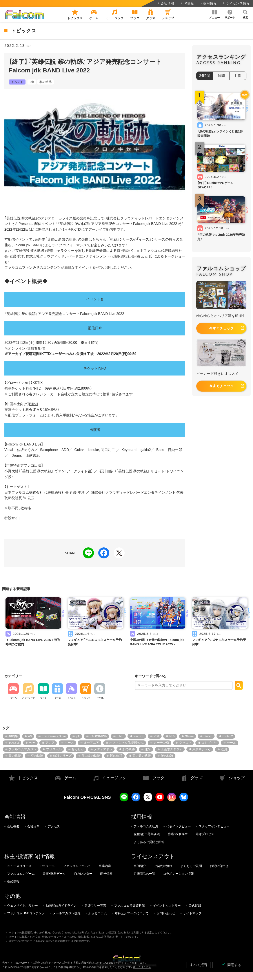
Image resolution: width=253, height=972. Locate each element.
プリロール (54, 749)
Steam (189, 736)
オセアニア (91, 742)
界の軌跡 (15, 755)
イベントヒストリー (167, 905)
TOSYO (14, 742)
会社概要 (13, 826)
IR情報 (187, 3)
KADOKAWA (98, 736)
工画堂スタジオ (171, 749)
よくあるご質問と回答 (149, 842)
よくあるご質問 (191, 866)
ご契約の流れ (163, 866)
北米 (148, 749)
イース (69, 742)
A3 (30, 736)
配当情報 (106, 873)
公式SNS (195, 905)
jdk (32, 82)
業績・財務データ (54, 873)
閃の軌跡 (116, 755)
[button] (214, 14)
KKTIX (38, 383)
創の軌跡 (128, 749)
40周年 (13, 736)
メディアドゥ (103, 749)
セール (231, 742)
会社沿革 (33, 826)
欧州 (224, 749)
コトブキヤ (209, 742)
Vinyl (32, 742)
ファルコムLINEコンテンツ (26, 913)
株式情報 (13, 881)
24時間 (204, 75)
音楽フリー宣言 (95, 905)
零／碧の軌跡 (141, 755)
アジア (50, 742)
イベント (17, 82)
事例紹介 (140, 866)
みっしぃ (78, 749)
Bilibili (33, 404)
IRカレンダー (83, 873)
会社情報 (165, 3)
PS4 (156, 736)
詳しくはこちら (142, 967)
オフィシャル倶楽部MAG (126, 742)
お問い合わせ (219, 866)
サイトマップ (192, 913)
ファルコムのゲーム (21, 873)
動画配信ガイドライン (61, 905)
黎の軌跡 (45, 82)
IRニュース (47, 866)
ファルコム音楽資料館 (129, 905)
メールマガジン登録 (66, 913)
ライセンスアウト (153, 856)
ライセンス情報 (236, 3)
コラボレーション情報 (178, 873)
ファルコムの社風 (146, 826)
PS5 (172, 736)
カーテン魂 (161, 742)
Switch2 (227, 736)
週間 (221, 75)
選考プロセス (205, 834)
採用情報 (208, 3)
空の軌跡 (37, 755)
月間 (238, 75)
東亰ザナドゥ (201, 749)
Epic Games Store (54, 736)
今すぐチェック (221, 328)
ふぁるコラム (97, 913)
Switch (208, 736)
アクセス (54, 826)
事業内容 (105, 866)
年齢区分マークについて (132, 913)
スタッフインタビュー (214, 826)
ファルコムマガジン (22, 749)
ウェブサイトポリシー (22, 905)
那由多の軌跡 (91, 755)
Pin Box (138, 736)
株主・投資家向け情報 (29, 856)
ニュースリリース (19, 866)
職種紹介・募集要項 (147, 834)
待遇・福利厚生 (178, 834)
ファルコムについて (77, 866)
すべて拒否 (198, 965)
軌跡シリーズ (62, 755)
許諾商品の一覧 (144, 873)
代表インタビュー (178, 826)
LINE (120, 736)
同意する (231, 965)
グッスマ (185, 742)
